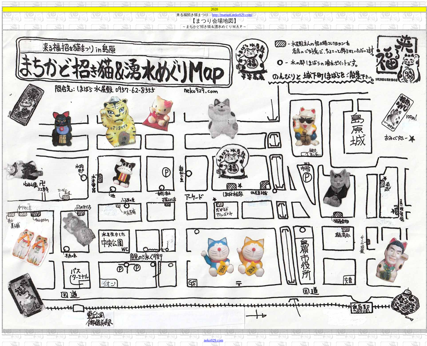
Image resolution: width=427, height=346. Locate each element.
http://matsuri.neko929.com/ (232, 15)
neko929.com (213, 340)
